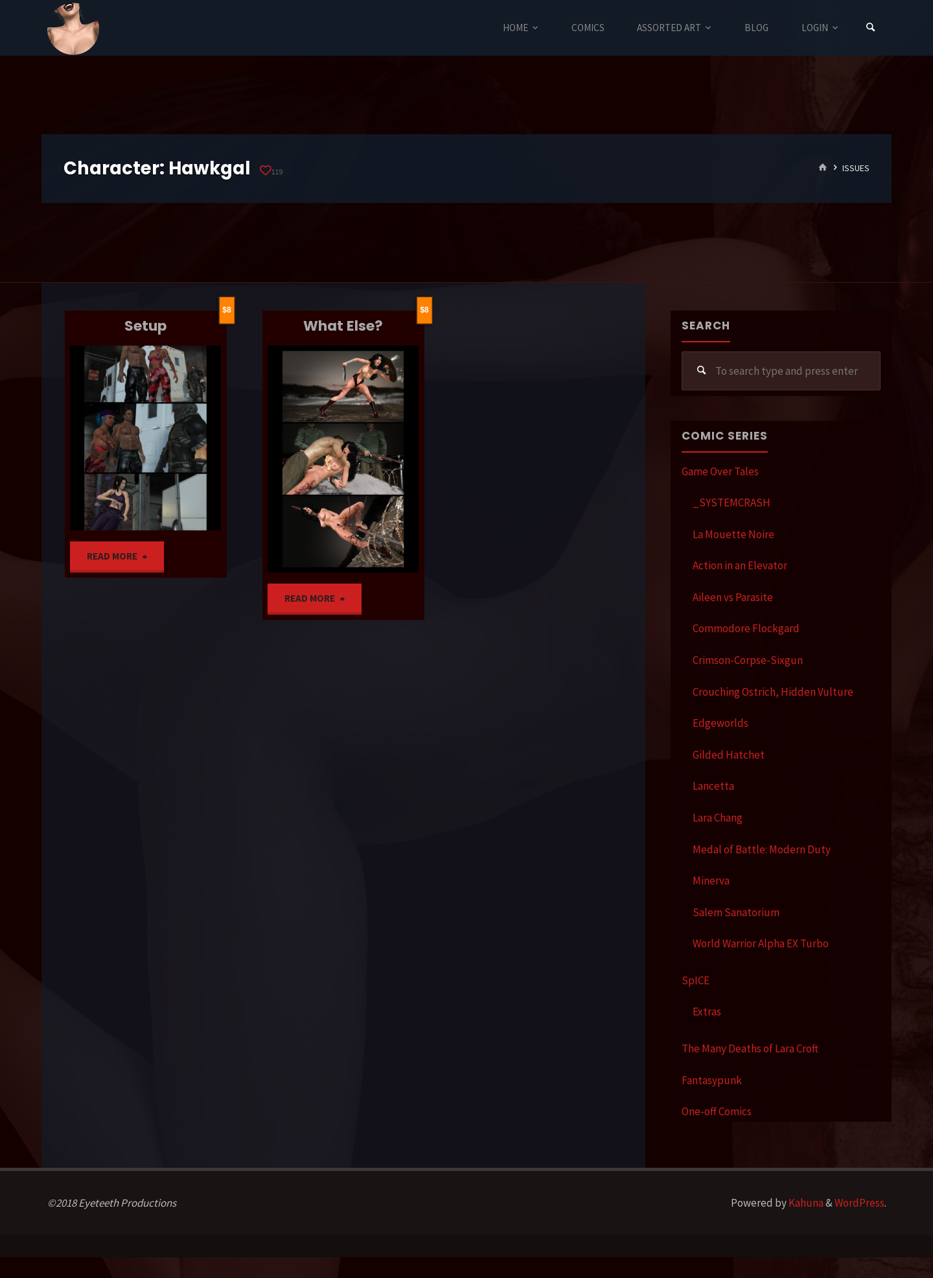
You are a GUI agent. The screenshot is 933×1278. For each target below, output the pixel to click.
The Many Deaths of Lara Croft (750, 1048)
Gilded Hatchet (729, 755)
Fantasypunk (712, 1080)
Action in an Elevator (740, 565)
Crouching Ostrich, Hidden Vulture (773, 692)
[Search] (871, 27)
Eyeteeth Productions (73, 28)
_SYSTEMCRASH (731, 502)
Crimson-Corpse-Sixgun (748, 660)
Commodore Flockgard (746, 628)
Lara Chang (718, 818)
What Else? (343, 326)
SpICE (695, 980)
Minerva (711, 880)
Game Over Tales (720, 471)
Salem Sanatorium (736, 912)
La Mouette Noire (733, 534)
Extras (707, 1011)
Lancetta (713, 786)
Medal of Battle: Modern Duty (762, 849)
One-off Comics (717, 1111)
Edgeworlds (720, 723)
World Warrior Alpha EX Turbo (761, 943)
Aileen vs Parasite (733, 597)
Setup (145, 326)
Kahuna (805, 1203)
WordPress (859, 1203)
